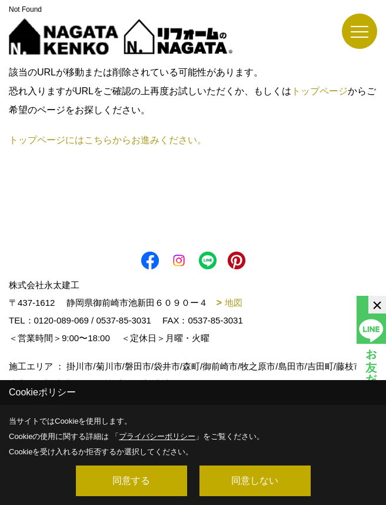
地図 (233, 303)
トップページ (319, 91)
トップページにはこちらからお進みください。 (108, 140)
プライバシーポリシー (157, 436)
